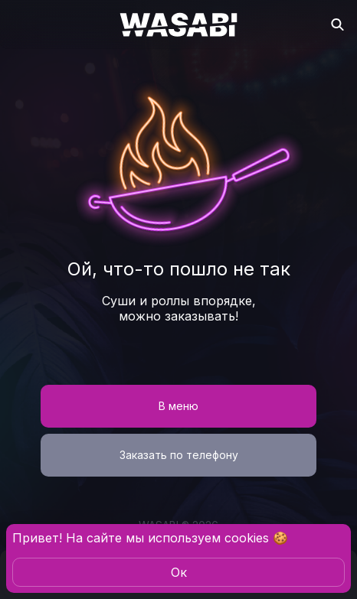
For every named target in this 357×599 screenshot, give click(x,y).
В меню (178, 405)
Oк (179, 572)
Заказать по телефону (179, 454)
